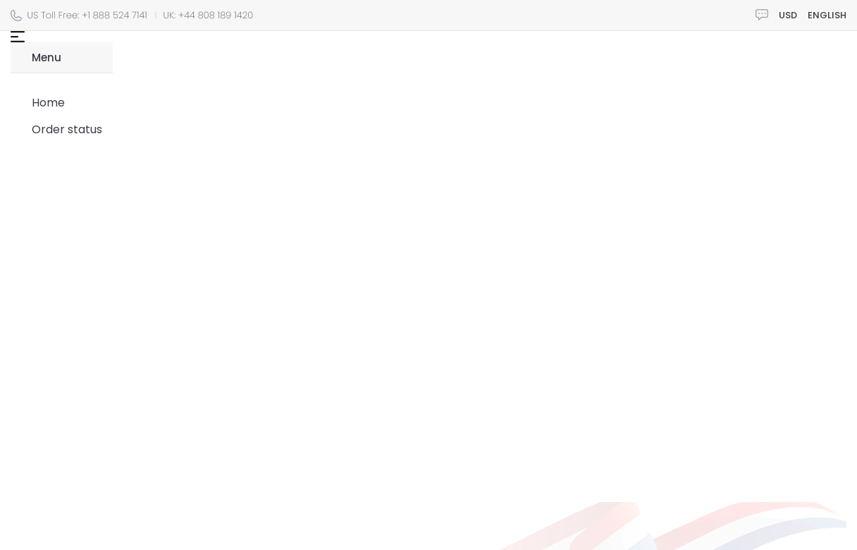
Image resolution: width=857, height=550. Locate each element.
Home (48, 102)
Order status (67, 129)
